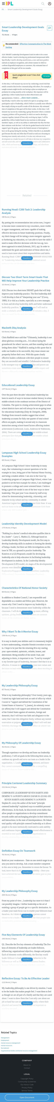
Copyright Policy (27, 1070)
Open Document (27, 1097)
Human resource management (10, 1031)
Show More (27, 131)
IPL (3, 9)
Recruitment (5, 1036)
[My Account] (50, 4)
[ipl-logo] (9, 5)
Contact (27, 1059)
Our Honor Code (27, 1076)
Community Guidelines (27, 1073)
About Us (27, 1056)
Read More (27, 246)
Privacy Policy (27, 1079)
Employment (5, 1028)
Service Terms (27, 1082)
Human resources (6, 1033)
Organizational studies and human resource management (19, 1038)
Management (5, 1025)
